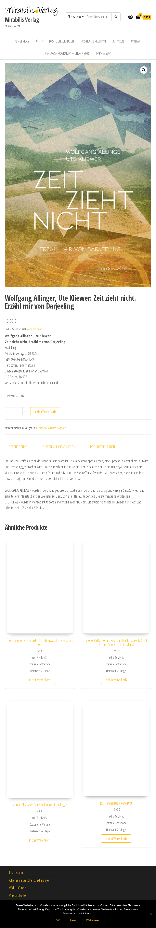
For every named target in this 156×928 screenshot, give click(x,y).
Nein (73, 920)
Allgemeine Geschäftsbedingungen (29, 880)
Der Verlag (21, 41)
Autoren (118, 41)
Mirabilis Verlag (22, 19)
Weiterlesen (93, 920)
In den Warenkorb (45, 411)
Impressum (103, 53)
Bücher (39, 41)
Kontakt (136, 41)
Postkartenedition (93, 41)
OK (58, 920)
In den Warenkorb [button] (40, 679)
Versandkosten (34, 329)
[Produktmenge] (16, 411)
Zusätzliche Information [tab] (58, 446)
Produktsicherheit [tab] (102, 446)
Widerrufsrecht (18, 887)
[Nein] (151, 914)
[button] (143, 70)
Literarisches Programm (55, 428)
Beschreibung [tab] (18, 446)
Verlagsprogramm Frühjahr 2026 (67, 53)
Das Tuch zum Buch (61, 41)
